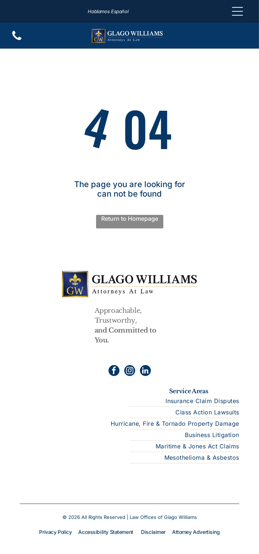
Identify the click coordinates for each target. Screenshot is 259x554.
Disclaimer (153, 532)
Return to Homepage (129, 218)
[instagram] (129, 371)
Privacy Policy (55, 532)
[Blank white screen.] (17, 39)
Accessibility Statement (105, 532)
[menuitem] (129, 401)
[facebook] (113, 371)
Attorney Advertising (196, 532)
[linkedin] (145, 371)
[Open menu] (237, 11)
